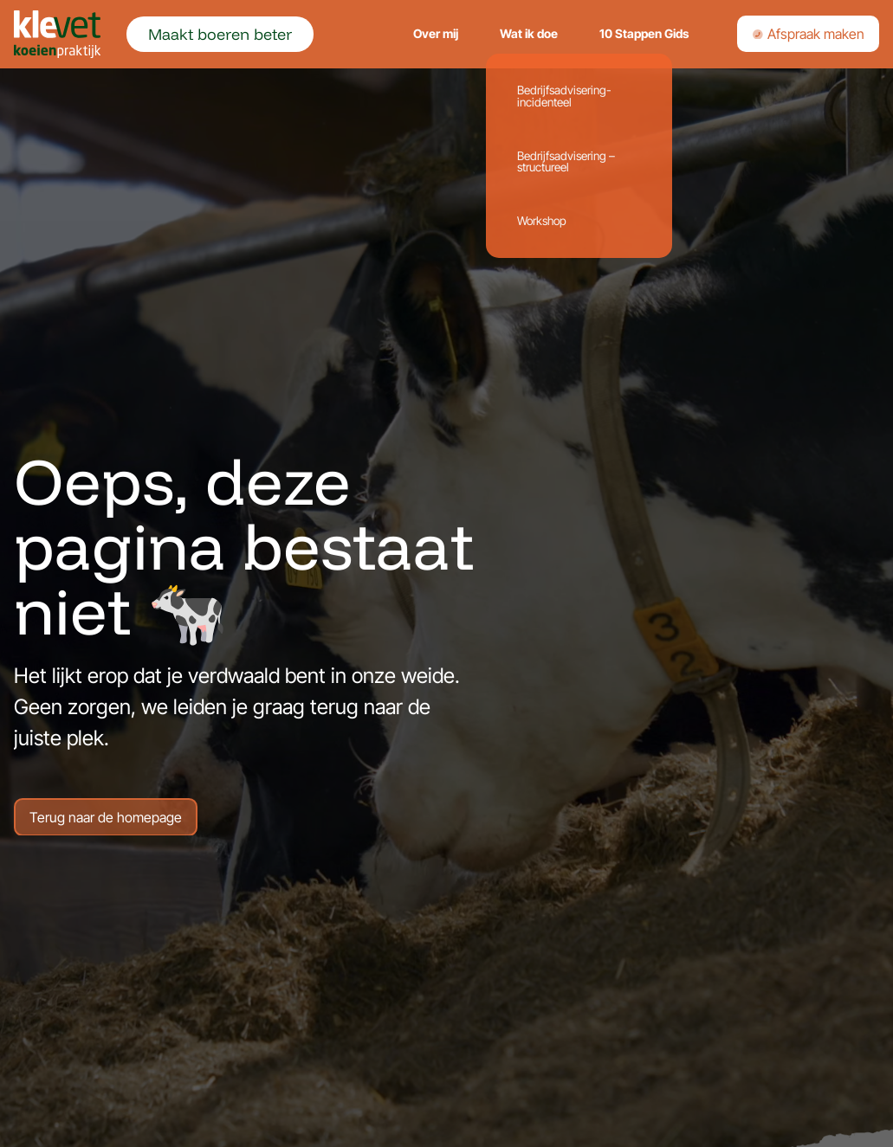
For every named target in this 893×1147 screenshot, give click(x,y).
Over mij (435, 33)
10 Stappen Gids (644, 33)
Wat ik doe (529, 33)
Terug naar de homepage (105, 818)
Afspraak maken (808, 33)
